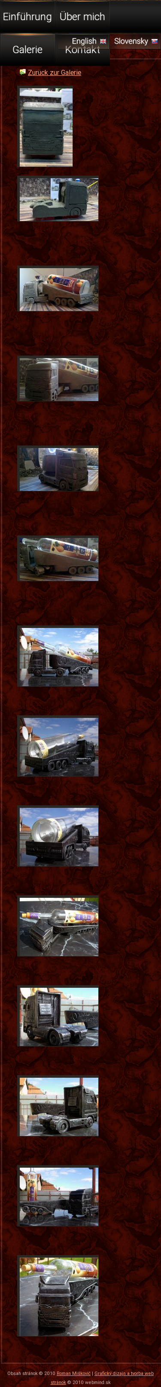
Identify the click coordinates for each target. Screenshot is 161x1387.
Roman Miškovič (74, 1373)
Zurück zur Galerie (54, 72)
